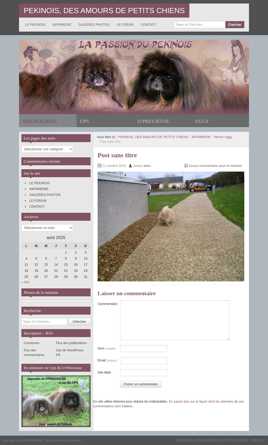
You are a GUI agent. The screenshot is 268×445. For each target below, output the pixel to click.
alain (147, 166)
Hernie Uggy (223, 137)
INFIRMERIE (61, 24)
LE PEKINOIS (35, 24)
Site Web (104, 372)
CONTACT (148, 24)
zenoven (75, 440)
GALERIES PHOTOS (94, 24)
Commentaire (107, 304)
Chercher (234, 24)
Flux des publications (71, 343)
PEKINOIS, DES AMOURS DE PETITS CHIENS (104, 10)
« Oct (25, 282)
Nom (106, 348)
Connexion (31, 343)
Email (107, 360)
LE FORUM (125, 24)
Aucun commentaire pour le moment (215, 166)
